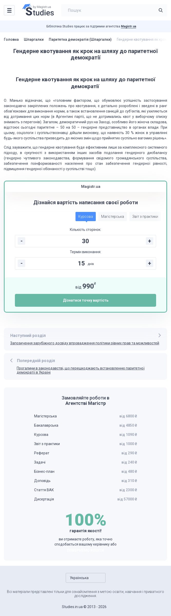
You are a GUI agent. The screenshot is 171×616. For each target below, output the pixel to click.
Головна (11, 39)
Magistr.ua (128, 26)
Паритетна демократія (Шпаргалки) (80, 39)
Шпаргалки (34, 39)
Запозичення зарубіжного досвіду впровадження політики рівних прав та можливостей (84, 343)
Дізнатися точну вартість (85, 300)
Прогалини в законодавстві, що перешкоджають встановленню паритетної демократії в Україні (81, 370)
